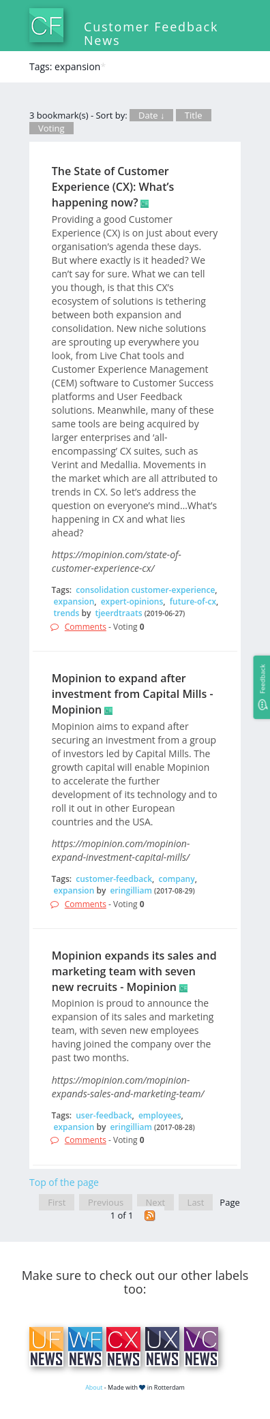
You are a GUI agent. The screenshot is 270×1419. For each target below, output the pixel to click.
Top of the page (64, 1182)
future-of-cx (193, 601)
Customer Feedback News (151, 33)
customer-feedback (114, 879)
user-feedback (104, 1115)
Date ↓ (151, 115)
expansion (74, 601)
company (176, 879)
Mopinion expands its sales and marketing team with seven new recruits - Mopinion (134, 971)
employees (159, 1115)
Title (193, 115)
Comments (85, 626)
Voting (51, 128)
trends (67, 613)
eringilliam (131, 890)
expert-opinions (132, 601)
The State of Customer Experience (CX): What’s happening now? (113, 187)
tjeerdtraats (118, 613)
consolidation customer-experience (145, 590)
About (93, 1387)
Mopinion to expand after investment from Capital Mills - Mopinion (132, 694)
